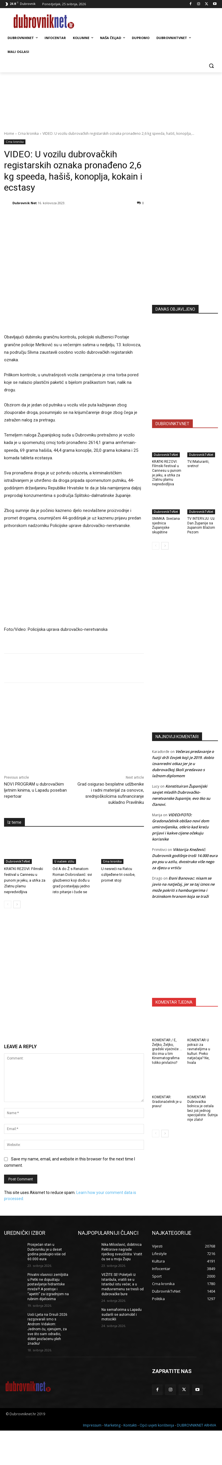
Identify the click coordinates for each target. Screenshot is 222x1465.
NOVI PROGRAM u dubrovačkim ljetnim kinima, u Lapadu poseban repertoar (35, 790)
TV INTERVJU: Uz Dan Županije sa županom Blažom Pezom (201, 525)
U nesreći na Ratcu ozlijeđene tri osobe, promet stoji (118, 874)
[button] (211, 66)
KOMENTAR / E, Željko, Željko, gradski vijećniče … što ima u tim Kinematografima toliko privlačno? (167, 1051)
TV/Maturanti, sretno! (198, 464)
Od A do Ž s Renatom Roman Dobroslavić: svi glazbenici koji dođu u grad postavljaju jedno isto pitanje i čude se (72, 880)
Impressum (92, 1424)
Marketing (112, 1424)
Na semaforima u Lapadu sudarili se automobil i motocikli (121, 1315)
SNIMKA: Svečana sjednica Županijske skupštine (166, 525)
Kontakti (130, 1424)
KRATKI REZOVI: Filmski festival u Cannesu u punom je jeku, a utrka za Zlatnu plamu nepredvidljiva (24, 880)
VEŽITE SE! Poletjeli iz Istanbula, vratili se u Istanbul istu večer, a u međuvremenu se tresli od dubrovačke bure (122, 1284)
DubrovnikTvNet (18, 861)
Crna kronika (28, 133)
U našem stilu (64, 861)
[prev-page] (7, 904)
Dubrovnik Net (24, 203)
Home (9, 133)
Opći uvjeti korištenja (157, 1424)
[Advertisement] (187, 258)
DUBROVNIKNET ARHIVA (196, 1424)
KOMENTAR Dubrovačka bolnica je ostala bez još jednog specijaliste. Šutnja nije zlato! (202, 1108)
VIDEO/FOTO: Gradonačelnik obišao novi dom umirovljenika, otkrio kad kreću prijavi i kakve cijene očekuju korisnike (180, 827)
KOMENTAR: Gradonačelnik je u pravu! (167, 1101)
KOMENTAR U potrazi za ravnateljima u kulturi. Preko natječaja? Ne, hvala (198, 1051)
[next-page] (17, 904)
